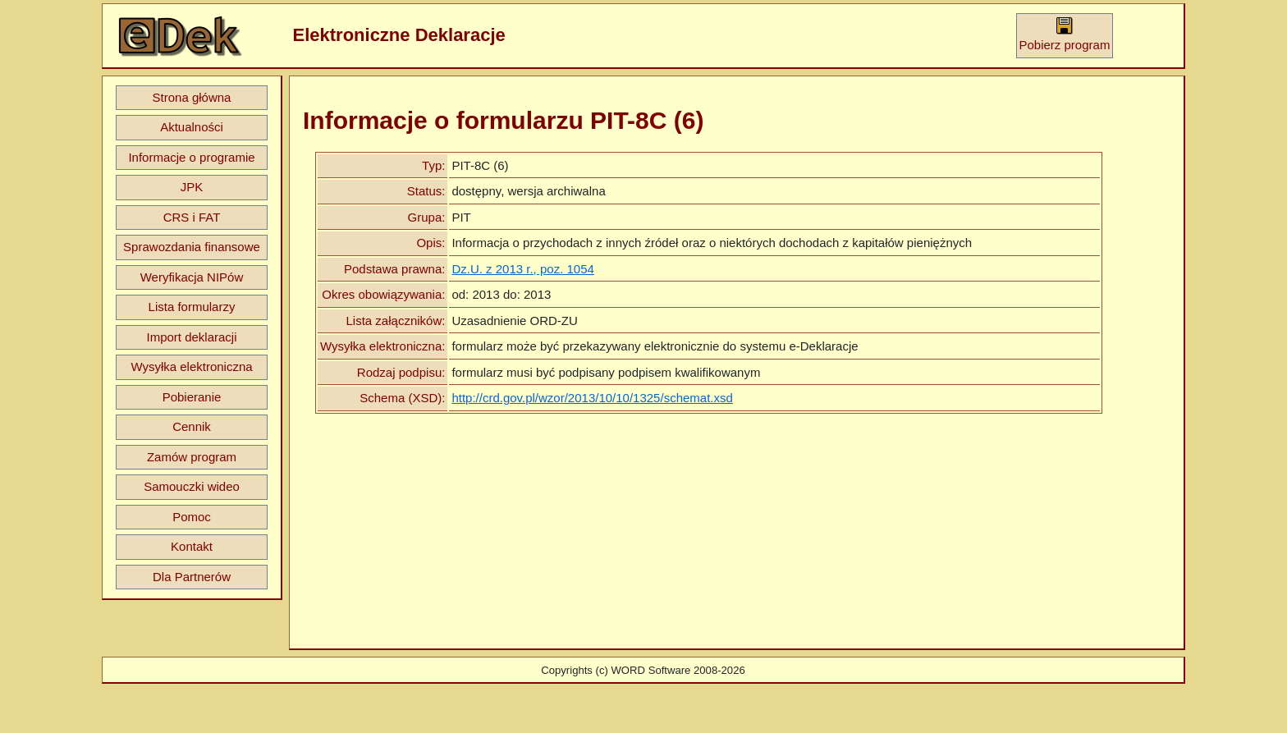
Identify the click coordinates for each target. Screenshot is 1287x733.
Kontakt (192, 546)
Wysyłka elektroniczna (191, 366)
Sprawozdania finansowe (191, 247)
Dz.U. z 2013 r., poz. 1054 (522, 269)
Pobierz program (1065, 34)
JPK (192, 187)
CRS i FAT (192, 217)
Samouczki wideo (192, 486)
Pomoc (191, 517)
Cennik (191, 426)
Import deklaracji (191, 337)
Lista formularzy (192, 307)
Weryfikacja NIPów (192, 277)
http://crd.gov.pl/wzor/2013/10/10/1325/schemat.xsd (591, 398)
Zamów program (191, 457)
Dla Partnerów (192, 577)
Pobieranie (192, 397)
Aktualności (191, 127)
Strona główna (192, 97)
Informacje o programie (191, 157)
